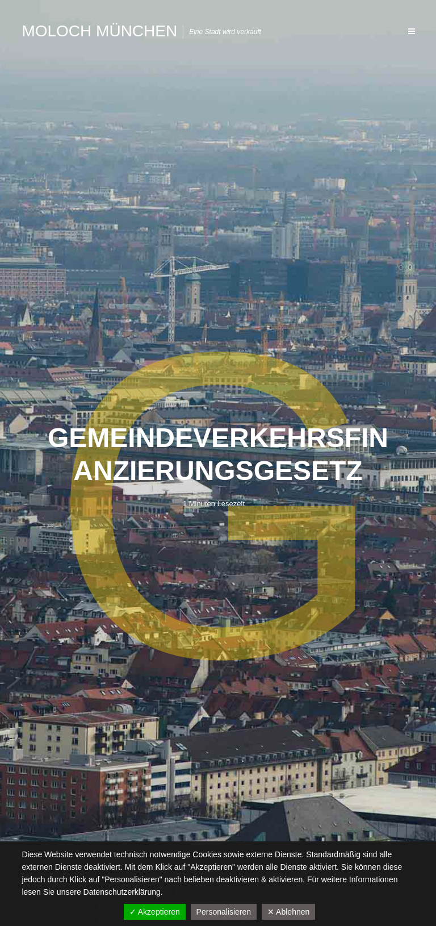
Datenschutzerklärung (122, 891)
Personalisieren (223, 911)
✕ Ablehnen (288, 911)
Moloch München (99, 31)
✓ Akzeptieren (154, 911)
